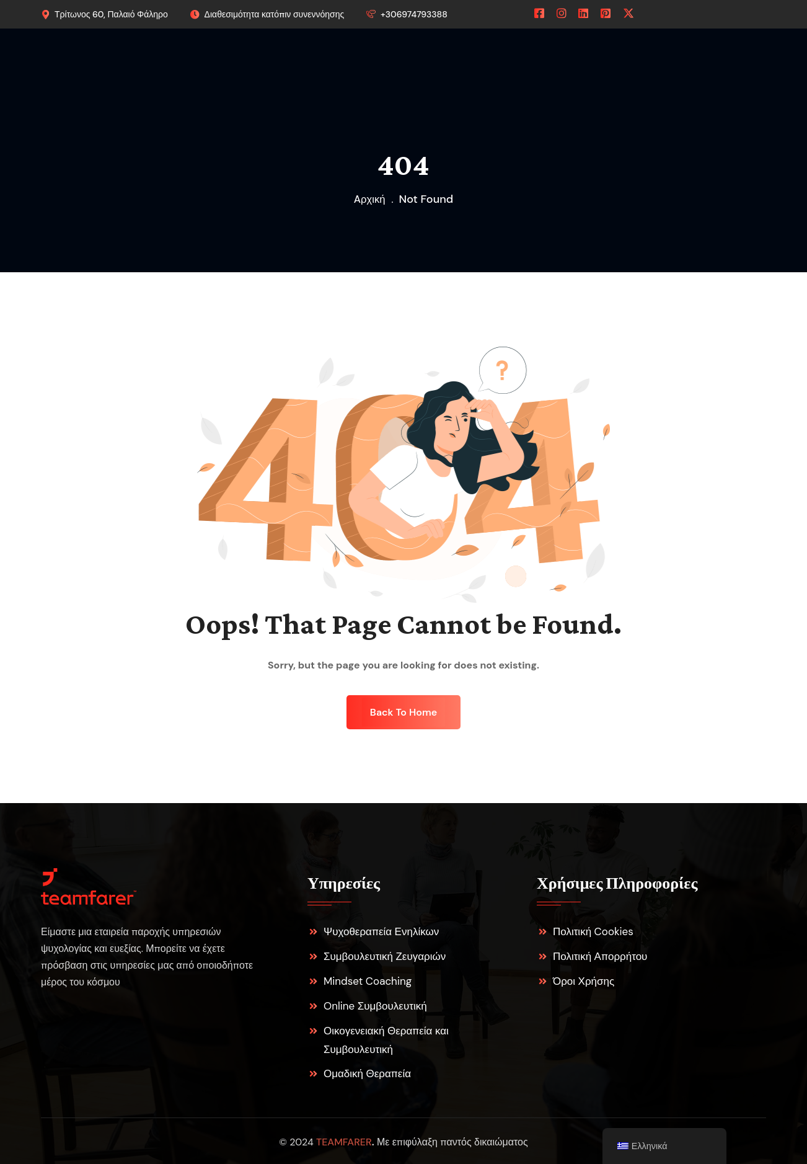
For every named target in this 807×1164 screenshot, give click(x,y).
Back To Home (403, 712)
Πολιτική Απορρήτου (600, 956)
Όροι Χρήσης (583, 981)
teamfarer (344, 1141)
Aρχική (370, 199)
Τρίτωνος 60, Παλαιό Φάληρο (111, 14)
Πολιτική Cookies (593, 931)
